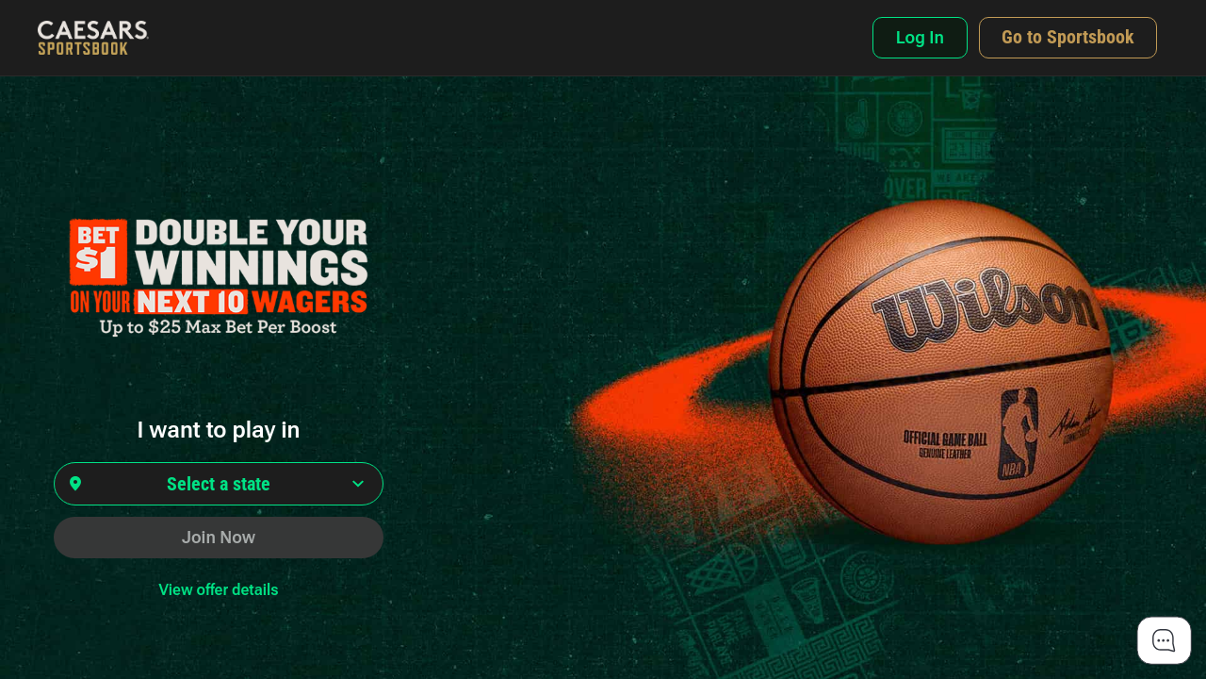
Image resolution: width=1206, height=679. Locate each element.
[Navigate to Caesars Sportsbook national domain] (1067, 37)
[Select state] (218, 483)
